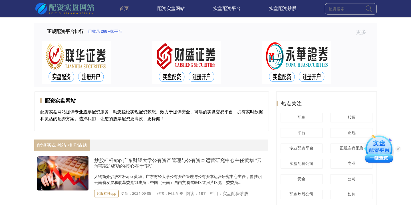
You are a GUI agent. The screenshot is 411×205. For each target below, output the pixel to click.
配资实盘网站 (171, 8)
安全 (300, 179)
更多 (363, 32)
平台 (300, 132)
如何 (350, 194)
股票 (350, 117)
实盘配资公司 (300, 163)
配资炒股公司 (300, 194)
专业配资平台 (300, 148)
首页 (124, 8)
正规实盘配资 (351, 148)
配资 (300, 117)
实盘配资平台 (227, 8)
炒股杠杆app (106, 194)
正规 (350, 132)
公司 (350, 179)
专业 (350, 163)
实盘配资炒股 (283, 8)
